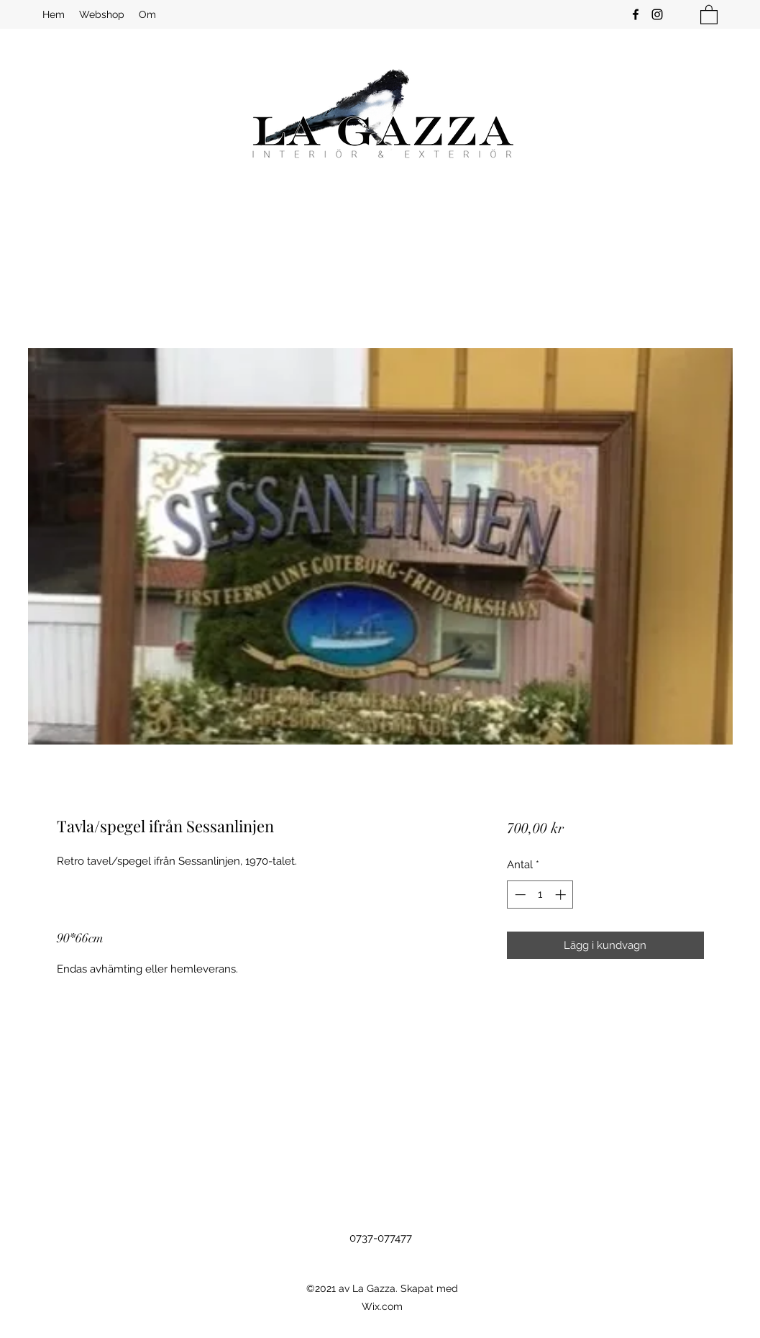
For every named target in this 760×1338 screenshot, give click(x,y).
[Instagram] (657, 14)
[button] (709, 14)
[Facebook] (635, 14)
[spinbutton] (540, 894)
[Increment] (562, 894)
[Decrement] (518, 894)
